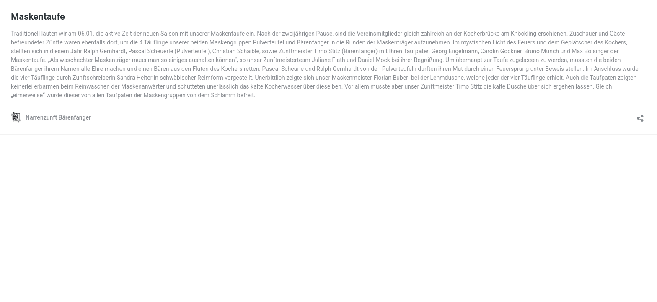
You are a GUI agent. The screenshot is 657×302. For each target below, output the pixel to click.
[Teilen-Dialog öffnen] (640, 115)
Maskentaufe (38, 16)
